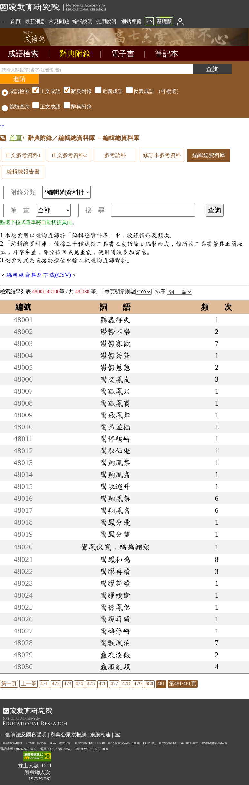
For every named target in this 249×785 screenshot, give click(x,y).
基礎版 (164, 21)
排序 (173, 291)
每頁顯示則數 (128, 291)
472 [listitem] (56, 683)
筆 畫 (40, 210)
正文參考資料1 (23, 155)
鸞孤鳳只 (115, 391)
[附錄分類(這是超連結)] (66, 192)
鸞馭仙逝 (115, 450)
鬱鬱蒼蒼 (115, 355)
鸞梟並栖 (115, 427)
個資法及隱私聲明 (26, 734)
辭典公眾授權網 (69, 734)
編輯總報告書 (23, 172)
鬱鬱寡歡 (115, 343)
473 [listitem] (67, 683)
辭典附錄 (75, 54)
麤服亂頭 (115, 666)
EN (149, 21)
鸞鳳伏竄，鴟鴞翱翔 (115, 547)
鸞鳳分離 (115, 534)
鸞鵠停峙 (115, 631)
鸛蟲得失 (115, 319)
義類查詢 (16, 106)
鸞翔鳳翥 (115, 510)
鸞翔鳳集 (115, 498)
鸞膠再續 (115, 571)
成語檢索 (23, 54)
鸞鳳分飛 (115, 522)
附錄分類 (50, 192)
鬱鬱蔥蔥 (115, 367)
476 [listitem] (102, 683)
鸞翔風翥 (115, 474)
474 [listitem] (79, 683)
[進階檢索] (19, 79)
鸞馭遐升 (115, 486)
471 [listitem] (44, 683)
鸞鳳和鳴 (115, 559)
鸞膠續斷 (115, 595)
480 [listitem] (149, 683)
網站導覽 (131, 21)
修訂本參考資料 (162, 155)
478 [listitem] (126, 683)
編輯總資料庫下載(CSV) (38, 274)
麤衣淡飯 (115, 654)
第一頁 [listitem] (9, 683)
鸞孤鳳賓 (115, 403)
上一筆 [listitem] (28, 683)
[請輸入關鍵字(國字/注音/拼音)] (96, 69)
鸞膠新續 (115, 583)
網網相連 (100, 734)
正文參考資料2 (69, 155)
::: (4, 21)
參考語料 (115, 155)
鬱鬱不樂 (115, 331)
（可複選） (106, 91)
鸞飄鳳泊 (115, 643)
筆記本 (166, 54)
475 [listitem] (91, 683)
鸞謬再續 (115, 619)
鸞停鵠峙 (115, 439)
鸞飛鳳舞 (115, 415)
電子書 (122, 54)
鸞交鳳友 (115, 379)
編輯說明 (82, 21)
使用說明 (106, 21)
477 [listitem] (114, 683)
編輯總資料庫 (208, 155)
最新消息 (35, 21)
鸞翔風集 (115, 462)
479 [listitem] (138, 683)
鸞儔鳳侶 (115, 607)
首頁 (15, 21)
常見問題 (59, 21)
